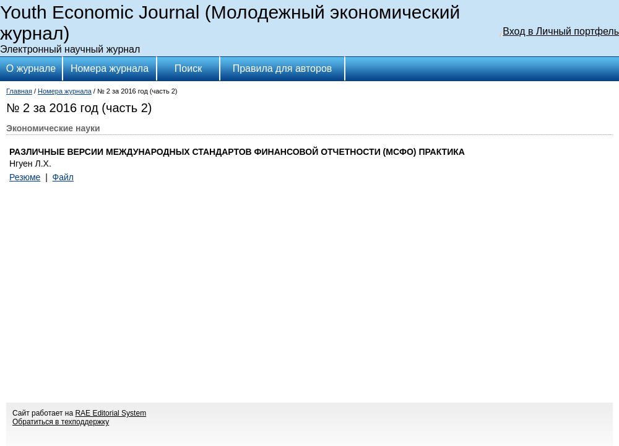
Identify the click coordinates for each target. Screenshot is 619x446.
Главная (19, 91)
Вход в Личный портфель (561, 31)
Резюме (24, 177)
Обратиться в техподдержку (60, 422)
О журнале (31, 68)
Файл (63, 177)
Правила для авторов (282, 68)
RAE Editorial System (110, 413)
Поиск (188, 68)
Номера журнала (110, 68)
